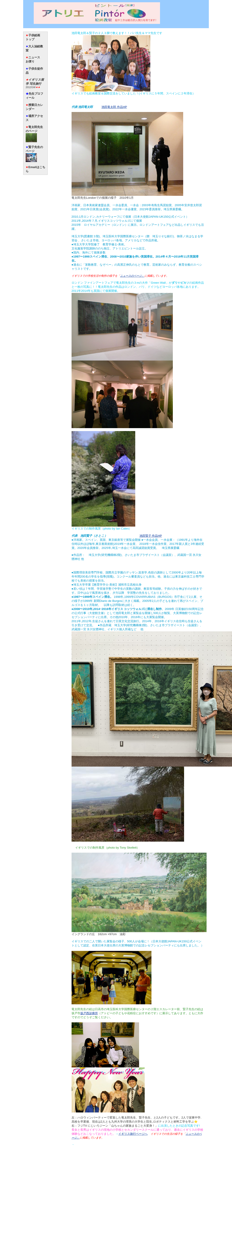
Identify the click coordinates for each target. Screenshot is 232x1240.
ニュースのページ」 (132, 275)
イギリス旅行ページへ (133, 1133)
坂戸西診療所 (89, 1013)
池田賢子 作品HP (151, 535)
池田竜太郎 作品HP (114, 107)
